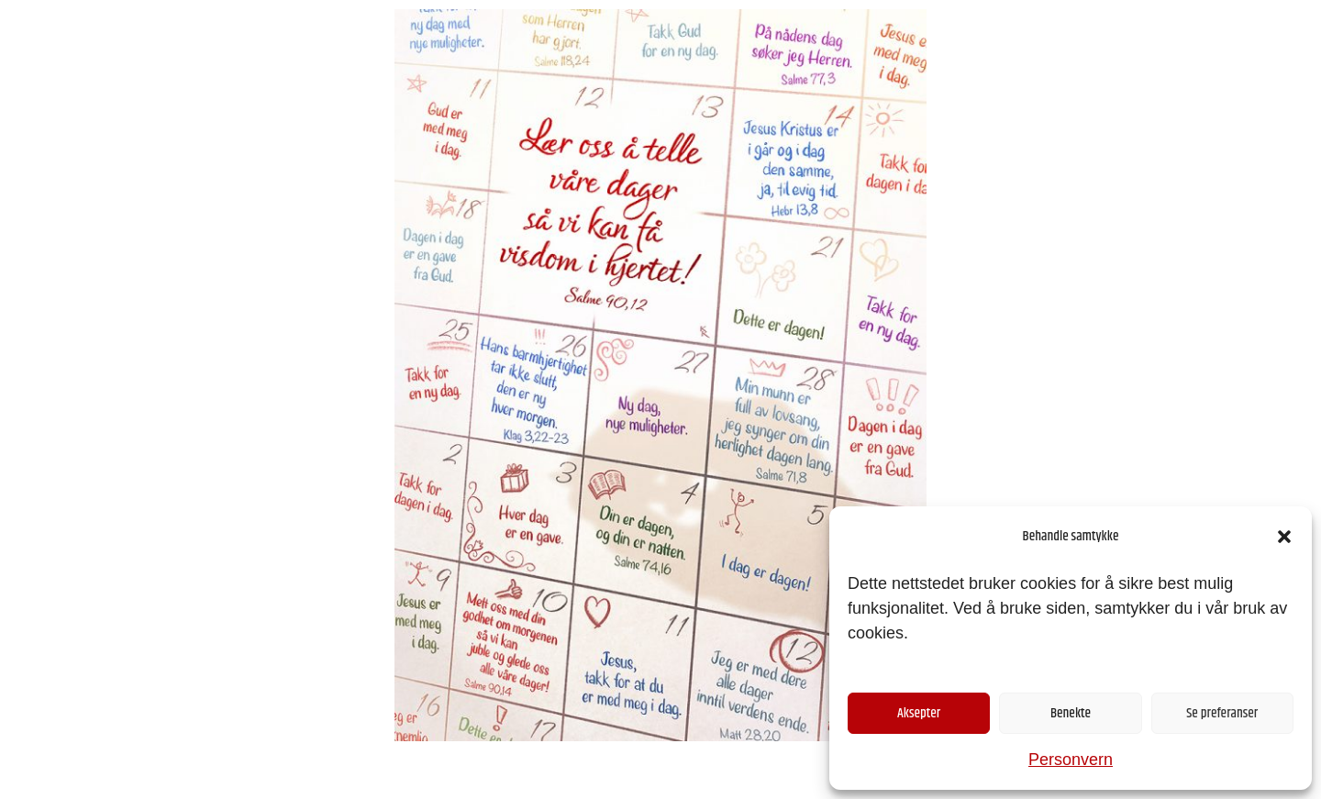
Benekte (1070, 713)
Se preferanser (1222, 713)
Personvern (1070, 759)
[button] (1284, 536)
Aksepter (918, 713)
